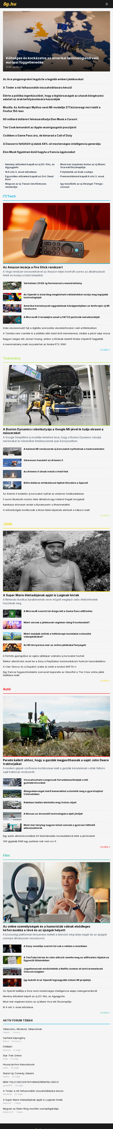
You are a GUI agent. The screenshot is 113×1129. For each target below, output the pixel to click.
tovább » (105, 349)
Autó (7, 689)
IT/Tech (9, 196)
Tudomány (12, 358)
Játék (7, 524)
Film (6, 855)
